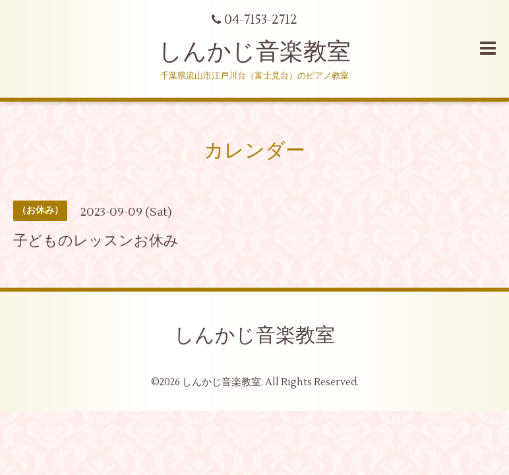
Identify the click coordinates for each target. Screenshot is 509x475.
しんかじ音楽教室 (254, 52)
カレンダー (254, 151)
